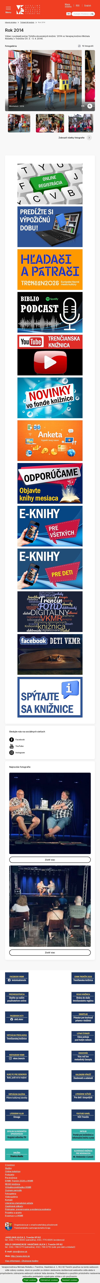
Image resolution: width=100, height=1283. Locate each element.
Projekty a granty (13, 1212)
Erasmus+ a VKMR (14, 1215)
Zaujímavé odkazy (14, 1206)
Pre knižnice (11, 1177)
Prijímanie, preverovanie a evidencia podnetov (28, 1209)
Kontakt (8, 1200)
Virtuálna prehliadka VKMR (18, 1187)
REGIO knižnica (12, 1184)
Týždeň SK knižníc (27, 22)
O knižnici (10, 1165)
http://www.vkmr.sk (20, 1256)
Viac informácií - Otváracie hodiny (21, 1260)
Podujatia (9, 1174)
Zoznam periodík (13, 1190)
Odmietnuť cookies (49, 1280)
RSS (77, 5)
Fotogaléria (10, 1193)
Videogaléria (11, 1196)
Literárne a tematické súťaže (19, 1203)
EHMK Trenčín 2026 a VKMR (19, 1181)
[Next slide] (94, 80)
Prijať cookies (30, 1280)
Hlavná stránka (10, 22)
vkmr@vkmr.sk (20, 1251)
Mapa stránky (68, 5)
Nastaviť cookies (69, 1280)
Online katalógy (12, 1171)
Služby (8, 1168)
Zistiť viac (50, 859)
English (87, 5)
